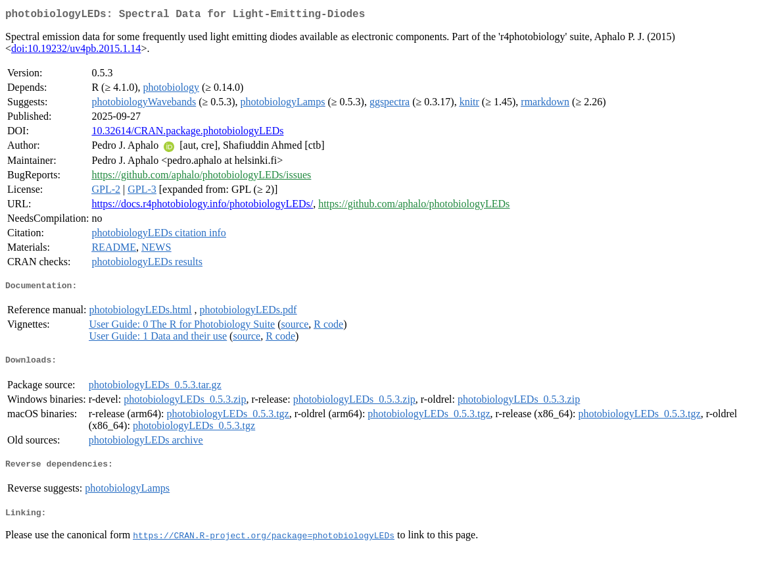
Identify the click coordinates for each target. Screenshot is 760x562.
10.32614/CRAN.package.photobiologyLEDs (187, 133)
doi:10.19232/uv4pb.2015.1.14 (76, 51)
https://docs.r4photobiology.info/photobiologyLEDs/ (202, 206)
